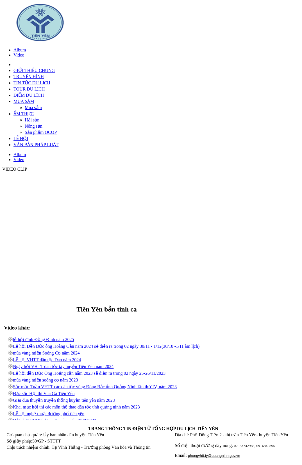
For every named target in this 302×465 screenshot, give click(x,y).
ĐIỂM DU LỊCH (28, 95)
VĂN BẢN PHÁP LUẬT (35, 144)
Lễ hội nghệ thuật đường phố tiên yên (48, 413)
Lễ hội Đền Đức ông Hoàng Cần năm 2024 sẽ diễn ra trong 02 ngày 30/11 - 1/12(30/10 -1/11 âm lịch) (106, 346)
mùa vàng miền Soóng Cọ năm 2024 (46, 353)
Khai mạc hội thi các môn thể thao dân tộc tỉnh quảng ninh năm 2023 (76, 407)
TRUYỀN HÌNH (28, 76)
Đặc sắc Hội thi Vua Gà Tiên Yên (43, 393)
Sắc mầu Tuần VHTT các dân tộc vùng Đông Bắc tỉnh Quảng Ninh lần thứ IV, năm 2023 (95, 386)
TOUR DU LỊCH (29, 89)
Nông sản (33, 126)
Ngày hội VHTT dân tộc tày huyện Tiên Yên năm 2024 (63, 366)
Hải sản (32, 120)
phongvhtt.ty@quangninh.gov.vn (214, 455)
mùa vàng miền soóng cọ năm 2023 (45, 380)
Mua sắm (33, 107)
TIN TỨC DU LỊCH (31, 82)
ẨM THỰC (23, 113)
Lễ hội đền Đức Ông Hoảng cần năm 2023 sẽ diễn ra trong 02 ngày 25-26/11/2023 (89, 373)
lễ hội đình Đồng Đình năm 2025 (43, 339)
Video (18, 55)
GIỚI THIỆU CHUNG (34, 70)
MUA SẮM (23, 101)
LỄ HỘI (20, 138)
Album (19, 50)
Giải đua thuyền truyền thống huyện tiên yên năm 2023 (64, 400)
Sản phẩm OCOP (41, 132)
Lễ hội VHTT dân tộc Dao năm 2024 (47, 359)
